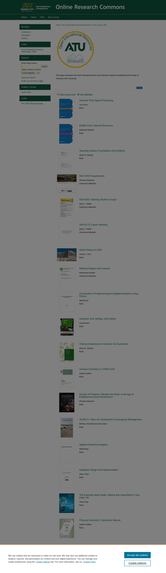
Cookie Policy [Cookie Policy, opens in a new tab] (89, 562)
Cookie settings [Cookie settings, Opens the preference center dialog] (137, 563)
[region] (83, 558)
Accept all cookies (137, 555)
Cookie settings (43, 562)
